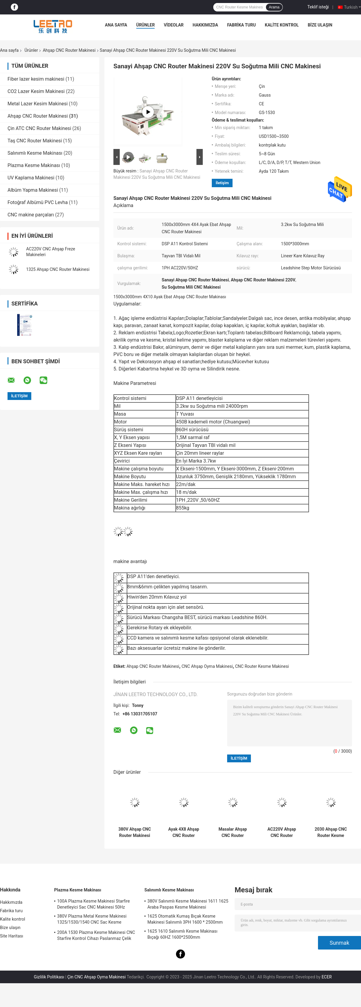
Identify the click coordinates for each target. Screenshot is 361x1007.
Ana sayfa (116, 25)
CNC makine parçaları (31, 215)
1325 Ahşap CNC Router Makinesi (57, 269)
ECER (327, 976)
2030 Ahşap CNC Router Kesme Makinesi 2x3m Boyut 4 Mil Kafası (330, 832)
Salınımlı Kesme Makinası (35, 153)
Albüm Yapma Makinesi (33, 190)
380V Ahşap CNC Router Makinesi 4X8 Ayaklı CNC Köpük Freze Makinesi (134, 832)
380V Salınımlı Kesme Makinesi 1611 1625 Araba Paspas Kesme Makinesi (187, 904)
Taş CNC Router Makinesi (35, 141)
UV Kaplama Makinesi (31, 178)
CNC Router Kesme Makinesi (262, 666)
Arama (274, 7)
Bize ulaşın (320, 25)
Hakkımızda (205, 25)
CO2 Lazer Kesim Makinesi (36, 91)
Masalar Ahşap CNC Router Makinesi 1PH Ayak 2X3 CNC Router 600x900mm (232, 832)
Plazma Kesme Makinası (34, 165)
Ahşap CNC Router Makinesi (69, 50)
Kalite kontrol (282, 25)
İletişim (222, 183)
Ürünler (145, 25)
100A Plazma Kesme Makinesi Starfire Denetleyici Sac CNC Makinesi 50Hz (93, 904)
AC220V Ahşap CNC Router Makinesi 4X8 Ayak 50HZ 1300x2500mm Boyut (282, 832)
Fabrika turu (241, 25)
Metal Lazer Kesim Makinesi (38, 104)
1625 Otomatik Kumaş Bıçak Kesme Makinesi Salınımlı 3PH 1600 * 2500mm (185, 919)
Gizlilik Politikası (49, 976)
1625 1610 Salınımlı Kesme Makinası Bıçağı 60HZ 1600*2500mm (182, 934)
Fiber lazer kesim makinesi (36, 79)
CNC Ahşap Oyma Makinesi (207, 666)
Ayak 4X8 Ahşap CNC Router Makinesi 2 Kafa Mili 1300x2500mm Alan (183, 832)
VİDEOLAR (174, 25)
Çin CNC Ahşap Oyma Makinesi (96, 976)
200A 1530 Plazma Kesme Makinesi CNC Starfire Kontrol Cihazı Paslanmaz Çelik (96, 935)
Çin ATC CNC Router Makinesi (39, 128)
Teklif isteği (318, 7)
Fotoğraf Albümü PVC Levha (38, 202)
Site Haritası (11, 936)
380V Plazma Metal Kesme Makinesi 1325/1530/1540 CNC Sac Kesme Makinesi (92, 920)
